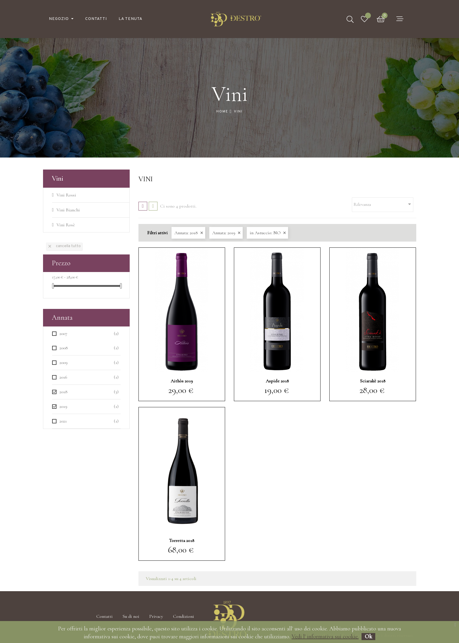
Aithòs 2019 (182, 381)
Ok (368, 636)
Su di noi (131, 616)
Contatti (104, 616)
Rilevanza (383, 204)
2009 (89, 362)
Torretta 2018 (181, 540)
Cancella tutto (64, 246)
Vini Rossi (66, 195)
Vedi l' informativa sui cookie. (325, 636)
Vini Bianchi (68, 210)
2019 (89, 406)
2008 (89, 348)
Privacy (156, 616)
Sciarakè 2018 (373, 381)
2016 (89, 377)
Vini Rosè (65, 225)
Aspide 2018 (277, 381)
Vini (57, 178)
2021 (89, 421)
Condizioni (183, 616)
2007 (89, 333)
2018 (89, 392)
